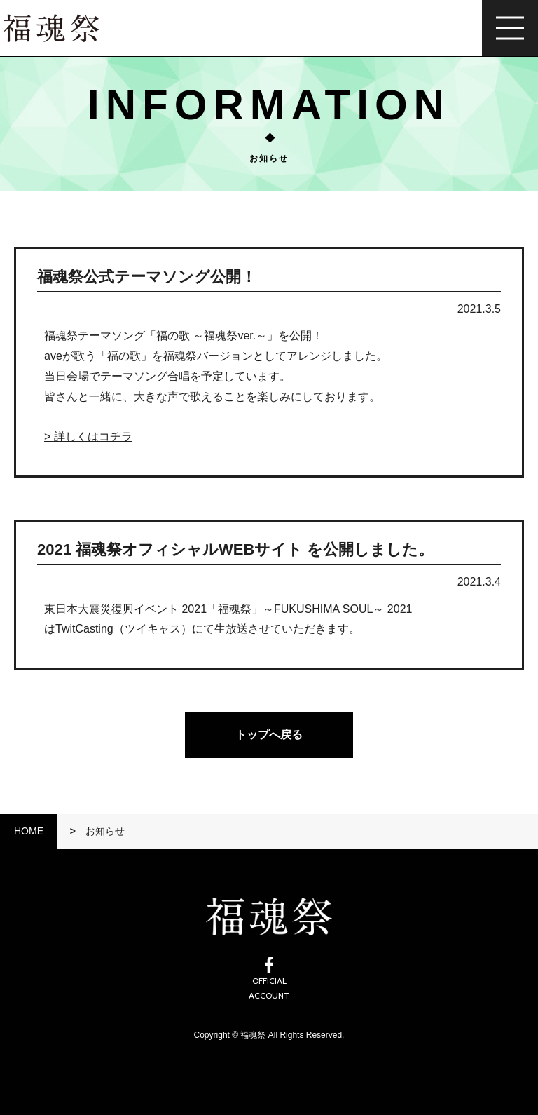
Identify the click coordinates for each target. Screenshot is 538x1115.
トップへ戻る (269, 735)
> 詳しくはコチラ (88, 436)
